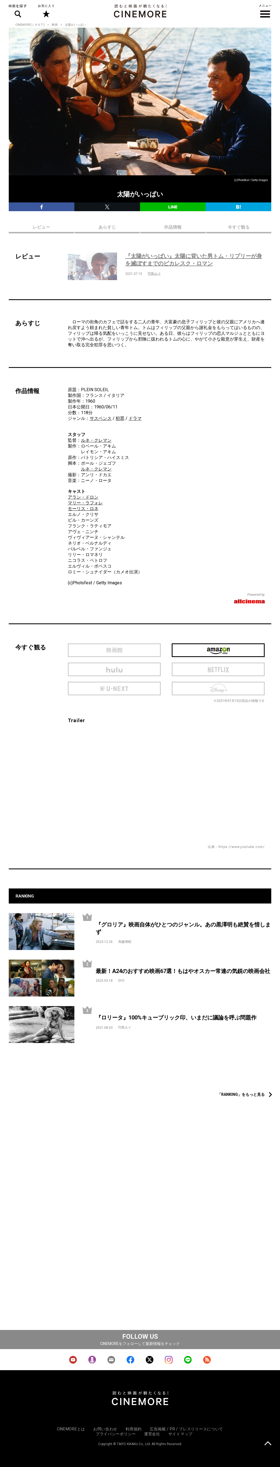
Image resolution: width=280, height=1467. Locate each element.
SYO (121, 981)
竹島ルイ (154, 273)
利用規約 (134, 1429)
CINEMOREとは (71, 1429)
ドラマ (135, 418)
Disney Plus (218, 688)
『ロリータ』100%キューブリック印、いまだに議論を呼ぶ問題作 (176, 1017)
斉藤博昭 (124, 942)
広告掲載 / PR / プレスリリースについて (186, 1429)
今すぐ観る (239, 227)
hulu (114, 669)
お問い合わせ (105, 1429)
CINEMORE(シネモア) (30, 25)
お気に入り (46, 11)
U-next (114, 688)
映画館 (114, 650)
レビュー (41, 227)
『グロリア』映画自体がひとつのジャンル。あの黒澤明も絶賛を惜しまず (183, 928)
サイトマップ (180, 1434)
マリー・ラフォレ (85, 503)
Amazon (218, 650)
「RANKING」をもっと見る (241, 1094)
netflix (218, 669)
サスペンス (101, 418)
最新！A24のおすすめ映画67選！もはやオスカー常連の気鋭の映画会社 (183, 971)
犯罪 (120, 418)
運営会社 (152, 1434)
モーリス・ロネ (83, 508)
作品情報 (173, 227)
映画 (55, 25)
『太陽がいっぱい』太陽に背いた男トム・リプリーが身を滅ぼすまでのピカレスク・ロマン (193, 260)
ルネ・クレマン (96, 440)
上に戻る (267, 1444)
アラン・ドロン (83, 497)
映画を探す (18, 11)
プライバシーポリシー (116, 1434)
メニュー (265, 11)
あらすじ (107, 227)
